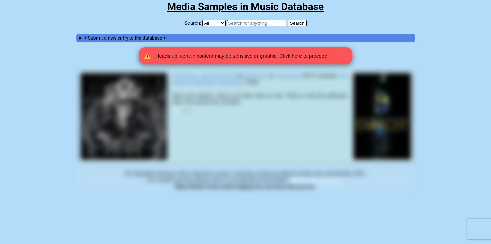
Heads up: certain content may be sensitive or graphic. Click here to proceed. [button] (236, 56)
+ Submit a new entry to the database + (125, 38)
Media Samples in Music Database (245, 7)
